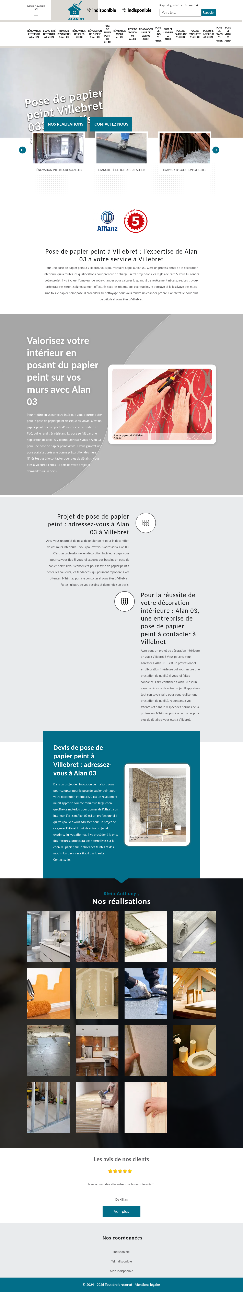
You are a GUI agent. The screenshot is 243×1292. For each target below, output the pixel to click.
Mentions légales (148, 1284)
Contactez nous (111, 124)
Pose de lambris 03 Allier (168, 34)
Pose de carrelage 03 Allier (181, 34)
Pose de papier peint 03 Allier (107, 34)
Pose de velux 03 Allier (227, 34)
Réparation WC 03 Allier (119, 34)
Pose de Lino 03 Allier (158, 34)
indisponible (101, 10)
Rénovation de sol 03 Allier (79, 34)
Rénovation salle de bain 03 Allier (146, 34)
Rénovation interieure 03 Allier (34, 34)
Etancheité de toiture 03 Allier (49, 34)
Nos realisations (65, 124)
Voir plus (121, 1211)
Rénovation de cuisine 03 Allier (95, 34)
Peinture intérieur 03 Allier (208, 34)
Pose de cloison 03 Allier (132, 34)
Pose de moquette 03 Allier (195, 34)
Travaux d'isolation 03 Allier (63, 34)
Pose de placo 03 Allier (219, 34)
